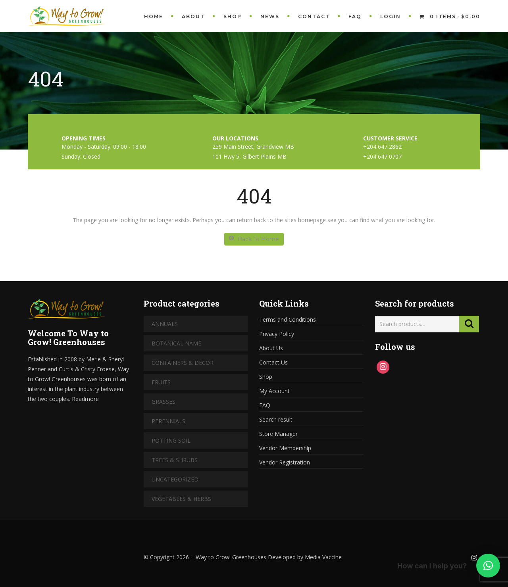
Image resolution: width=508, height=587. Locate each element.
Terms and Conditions (287, 319)
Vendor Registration (284, 462)
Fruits (161, 382)
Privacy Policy (276, 334)
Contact (314, 16)
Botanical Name (176, 343)
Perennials (168, 421)
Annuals (165, 324)
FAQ (355, 16)
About (193, 16)
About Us (271, 348)
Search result (275, 419)
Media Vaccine (322, 557)
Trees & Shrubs (175, 460)
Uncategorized (175, 479)
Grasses (163, 401)
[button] (488, 565)
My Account (274, 391)
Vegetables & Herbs (181, 499)
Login (390, 16)
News (269, 16)
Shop (232, 16)
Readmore (85, 399)
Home (153, 16)
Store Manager (278, 433)
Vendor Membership (285, 448)
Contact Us (273, 362)
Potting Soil (171, 440)
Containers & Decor (183, 362)
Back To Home (254, 239)
